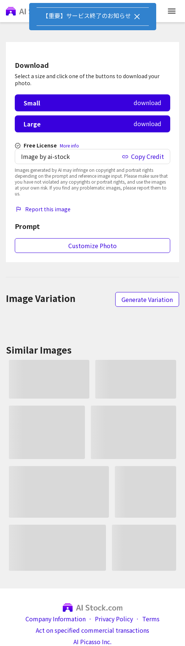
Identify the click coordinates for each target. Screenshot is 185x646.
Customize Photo (92, 245)
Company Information (55, 619)
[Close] (137, 16)
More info (69, 146)
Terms (151, 619)
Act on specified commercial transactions (92, 630)
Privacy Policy (114, 619)
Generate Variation (147, 299)
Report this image (43, 209)
